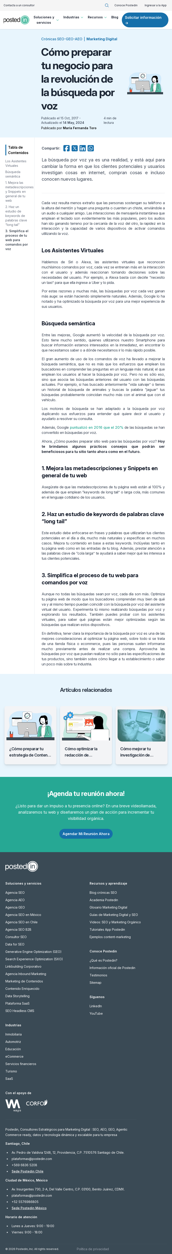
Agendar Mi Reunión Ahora (86, 834)
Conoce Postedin (126, 5)
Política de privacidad (93, 1249)
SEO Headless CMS (19, 1011)
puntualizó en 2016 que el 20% (96, 427)
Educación (13, 1049)
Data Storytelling (17, 996)
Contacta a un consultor (19, 5)
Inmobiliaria (13, 1034)
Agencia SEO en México (23, 915)
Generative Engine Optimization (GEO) (33, 952)
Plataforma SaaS (17, 1003)
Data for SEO (14, 944)
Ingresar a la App (156, 5)
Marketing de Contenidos (24, 981)
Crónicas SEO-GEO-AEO (61, 39)
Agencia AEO (15, 900)
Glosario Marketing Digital (108, 907)
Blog (114, 17)
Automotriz (13, 1042)
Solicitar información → (143, 20)
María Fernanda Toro (80, 128)
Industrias (73, 17)
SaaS (9, 1078)
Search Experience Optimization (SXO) (34, 959)
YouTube (96, 1013)
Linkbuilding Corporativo (23, 966)
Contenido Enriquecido (22, 988)
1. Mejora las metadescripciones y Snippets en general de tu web (19, 191)
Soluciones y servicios (47, 19)
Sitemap (95, 982)
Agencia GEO (15, 907)
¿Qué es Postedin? (103, 960)
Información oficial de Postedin (112, 968)
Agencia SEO (15, 892)
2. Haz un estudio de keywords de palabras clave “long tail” (16, 216)
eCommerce (14, 1056)
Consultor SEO (16, 937)
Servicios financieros (20, 1064)
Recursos (98, 17)
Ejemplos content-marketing (110, 937)
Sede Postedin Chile (27, 1171)
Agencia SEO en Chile (21, 922)
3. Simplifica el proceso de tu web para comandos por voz (16, 240)
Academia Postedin (104, 900)
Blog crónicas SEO (103, 892)
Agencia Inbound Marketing (25, 974)
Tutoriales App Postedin (107, 929)
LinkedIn (96, 1006)
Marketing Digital (101, 39)
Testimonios (98, 975)
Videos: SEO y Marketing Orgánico (115, 922)
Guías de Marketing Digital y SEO (114, 915)
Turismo (11, 1071)
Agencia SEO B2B (18, 929)
